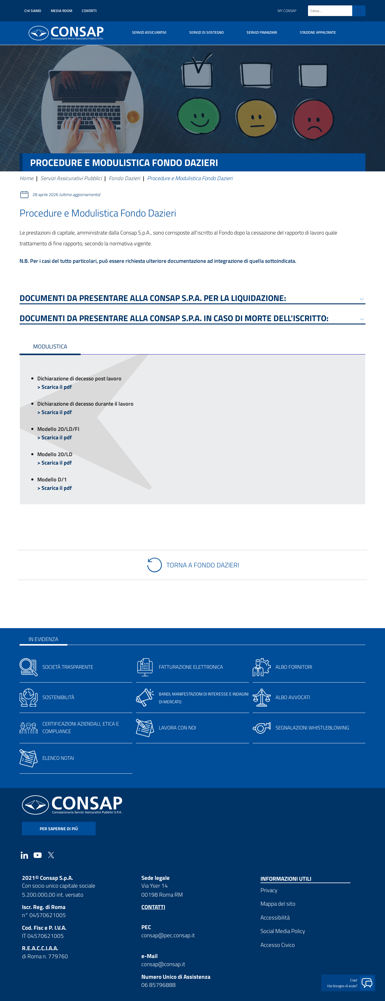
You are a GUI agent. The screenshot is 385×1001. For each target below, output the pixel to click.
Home (26, 178)
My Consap (287, 11)
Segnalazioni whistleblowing (312, 728)
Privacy (268, 890)
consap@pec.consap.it (168, 935)
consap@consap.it (163, 964)
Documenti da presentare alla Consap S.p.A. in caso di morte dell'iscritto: (174, 319)
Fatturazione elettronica (191, 667)
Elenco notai (58, 758)
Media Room (61, 11)
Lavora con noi (177, 728)
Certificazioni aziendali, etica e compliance (80, 727)
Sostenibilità (58, 697)
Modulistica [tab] (50, 346)
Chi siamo (32, 11)
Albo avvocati (293, 697)
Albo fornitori (294, 667)
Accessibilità (275, 917)
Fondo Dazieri (124, 178)
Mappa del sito (277, 903)
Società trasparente (67, 667)
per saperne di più (59, 828)
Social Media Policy (282, 930)
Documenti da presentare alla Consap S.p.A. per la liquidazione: (153, 299)
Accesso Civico (277, 944)
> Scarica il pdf (54, 387)
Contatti (89, 11)
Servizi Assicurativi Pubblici (71, 178)
